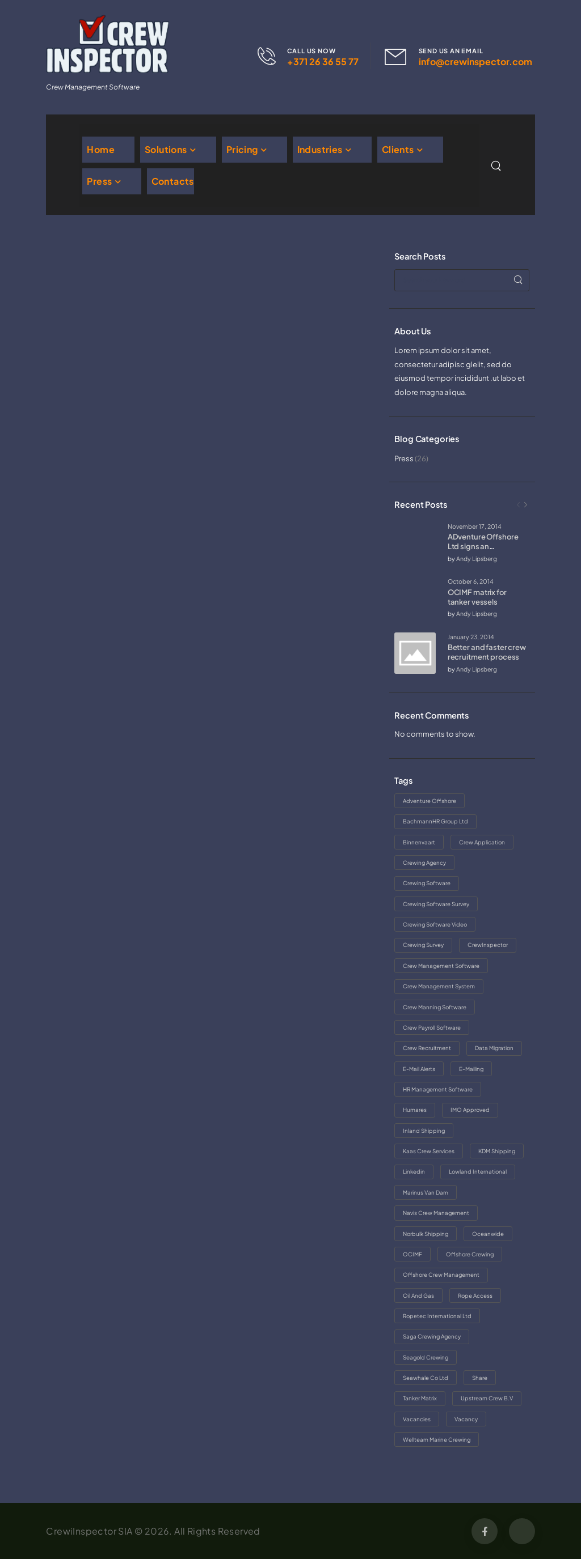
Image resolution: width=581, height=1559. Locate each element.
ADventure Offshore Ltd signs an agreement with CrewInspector (483, 551)
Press (99, 181)
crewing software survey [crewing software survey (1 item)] (436, 903)
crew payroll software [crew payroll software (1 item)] (432, 1027)
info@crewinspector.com (475, 61)
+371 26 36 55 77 (323, 61)
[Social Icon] (484, 1531)
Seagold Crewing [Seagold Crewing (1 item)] (425, 1357)
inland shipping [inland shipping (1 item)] (424, 1130)
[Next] (525, 505)
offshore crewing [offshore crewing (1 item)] (470, 1254)
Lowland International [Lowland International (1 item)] (478, 1171)
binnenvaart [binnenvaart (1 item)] (419, 842)
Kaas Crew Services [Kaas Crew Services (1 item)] (428, 1151)
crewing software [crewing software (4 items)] (427, 883)
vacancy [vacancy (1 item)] (466, 1419)
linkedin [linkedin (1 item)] (414, 1171)
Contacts (172, 181)
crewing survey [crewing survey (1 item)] (423, 944)
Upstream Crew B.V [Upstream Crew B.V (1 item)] (487, 1398)
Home (101, 149)
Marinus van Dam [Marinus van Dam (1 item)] (425, 1192)
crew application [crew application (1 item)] (482, 842)
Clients (398, 149)
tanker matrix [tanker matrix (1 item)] (420, 1398)
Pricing (242, 149)
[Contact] (272, 56)
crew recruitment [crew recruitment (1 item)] (427, 1047)
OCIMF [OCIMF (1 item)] (412, 1254)
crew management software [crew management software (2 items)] (441, 965)
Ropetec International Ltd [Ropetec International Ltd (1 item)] (437, 1315)
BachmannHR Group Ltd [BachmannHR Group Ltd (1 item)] (435, 821)
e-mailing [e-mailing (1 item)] (471, 1068)
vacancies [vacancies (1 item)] (417, 1419)
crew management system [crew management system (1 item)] (439, 986)
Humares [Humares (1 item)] (415, 1109)
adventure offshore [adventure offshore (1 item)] (429, 800)
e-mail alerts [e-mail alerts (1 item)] (419, 1068)
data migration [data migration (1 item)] (494, 1047)
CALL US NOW (311, 50)
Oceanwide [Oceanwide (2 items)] (488, 1233)
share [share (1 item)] (479, 1377)
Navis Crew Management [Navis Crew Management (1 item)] (436, 1212)
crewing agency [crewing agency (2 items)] (424, 862)
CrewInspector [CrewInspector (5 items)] (488, 944)
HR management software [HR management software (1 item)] (438, 1089)
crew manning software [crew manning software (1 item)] (434, 1007)
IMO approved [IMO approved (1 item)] (470, 1109)
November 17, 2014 (475, 526)
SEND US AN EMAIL (451, 50)
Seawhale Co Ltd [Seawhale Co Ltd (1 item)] (425, 1377)
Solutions (166, 149)
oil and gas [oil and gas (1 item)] (418, 1295)
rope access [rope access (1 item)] (475, 1295)
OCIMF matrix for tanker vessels (477, 597)
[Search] (497, 165)
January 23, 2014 (471, 636)
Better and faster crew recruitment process (487, 652)
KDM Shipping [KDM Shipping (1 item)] (496, 1151)
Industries (320, 149)
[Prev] (518, 505)
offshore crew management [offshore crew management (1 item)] (441, 1274)
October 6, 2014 (471, 581)
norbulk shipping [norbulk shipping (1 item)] (425, 1233)
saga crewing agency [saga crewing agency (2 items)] (432, 1336)
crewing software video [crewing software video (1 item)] (435, 924)
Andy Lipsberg (476, 558)
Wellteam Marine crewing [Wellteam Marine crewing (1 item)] (436, 1439)
